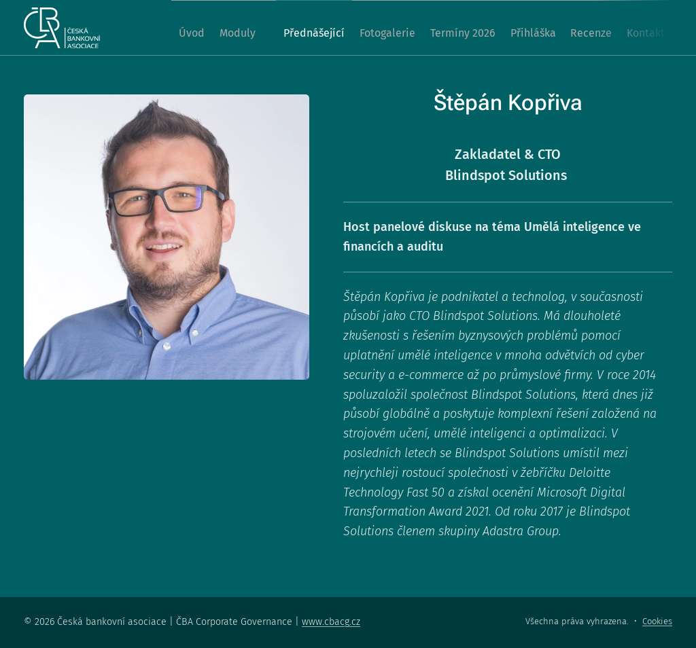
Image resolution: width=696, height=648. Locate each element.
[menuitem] (170, 28)
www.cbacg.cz (331, 622)
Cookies (657, 621)
